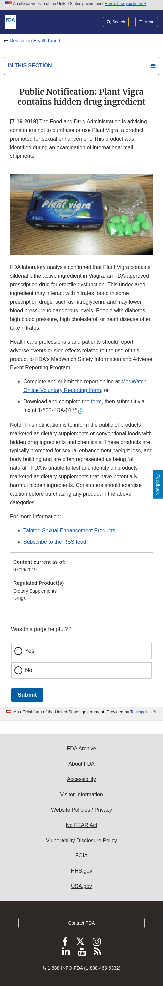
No (28, 670)
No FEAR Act (81, 825)
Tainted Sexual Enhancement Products (69, 530)
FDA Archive (81, 748)
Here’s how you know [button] (125, 3)
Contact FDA (81, 923)
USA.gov (81, 886)
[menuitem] (81, 568)
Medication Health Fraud (34, 40)
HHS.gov (81, 871)
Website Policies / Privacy (81, 810)
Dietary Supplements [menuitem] (35, 591)
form (96, 401)
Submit (27, 695)
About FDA (81, 764)
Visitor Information (81, 794)
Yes (29, 651)
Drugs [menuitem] (19, 598)
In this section (30, 65)
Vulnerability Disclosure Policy (81, 840)
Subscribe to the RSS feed (54, 542)
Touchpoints (141, 712)
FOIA (81, 855)
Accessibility (81, 779)
